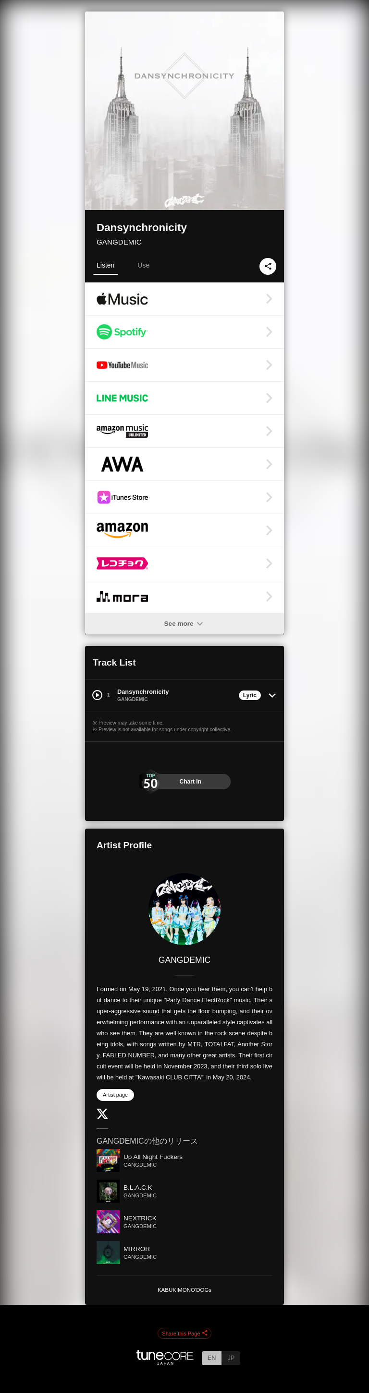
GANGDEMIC (119, 242)
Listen (105, 265)
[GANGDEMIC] (184, 909)
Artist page (115, 1095)
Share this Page (184, 1333)
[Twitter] (102, 1117)
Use (143, 265)
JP (230, 1357)
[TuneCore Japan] (165, 1362)
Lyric (250, 695)
